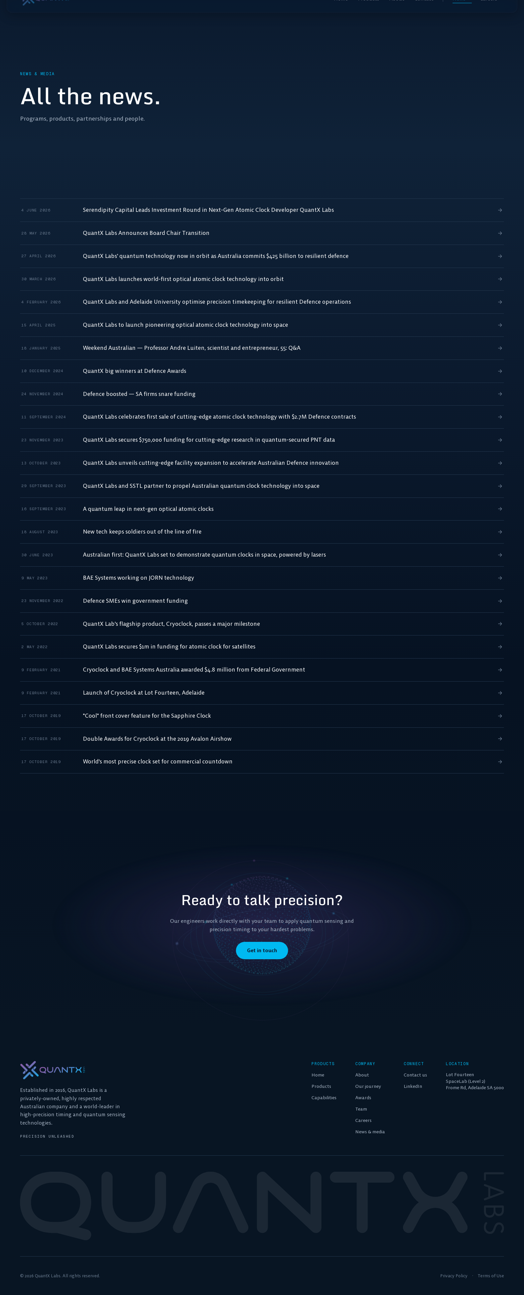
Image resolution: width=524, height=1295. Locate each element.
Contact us (415, 1075)
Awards (363, 1098)
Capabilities (324, 1098)
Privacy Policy (454, 1276)
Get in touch (262, 951)
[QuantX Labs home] (44, 14)
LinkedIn (413, 1086)
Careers (492, 13)
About (396, 13)
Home (341, 13)
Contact (423, 13)
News (462, 13)
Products (368, 13)
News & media (370, 1132)
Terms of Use (491, 1276)
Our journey (368, 1086)
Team (361, 1109)
